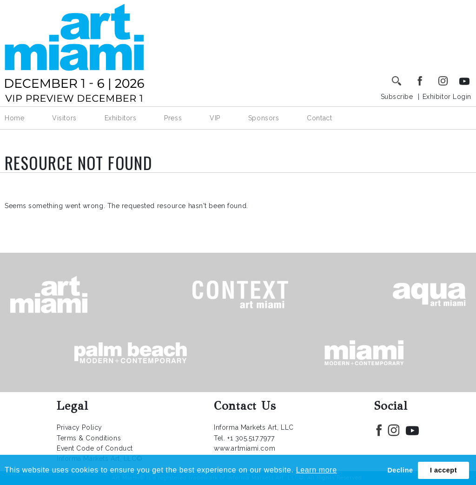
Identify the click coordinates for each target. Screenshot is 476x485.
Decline (400, 470)
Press (173, 118)
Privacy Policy (79, 427)
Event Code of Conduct (95, 448)
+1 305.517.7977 (250, 438)
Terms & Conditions (89, 438)
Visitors (64, 118)
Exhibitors (121, 118)
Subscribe (397, 96)
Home (14, 118)
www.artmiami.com (244, 448)
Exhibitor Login (447, 96)
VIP (215, 118)
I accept (443, 470)
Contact (319, 118)
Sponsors (263, 118)
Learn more (316, 470)
